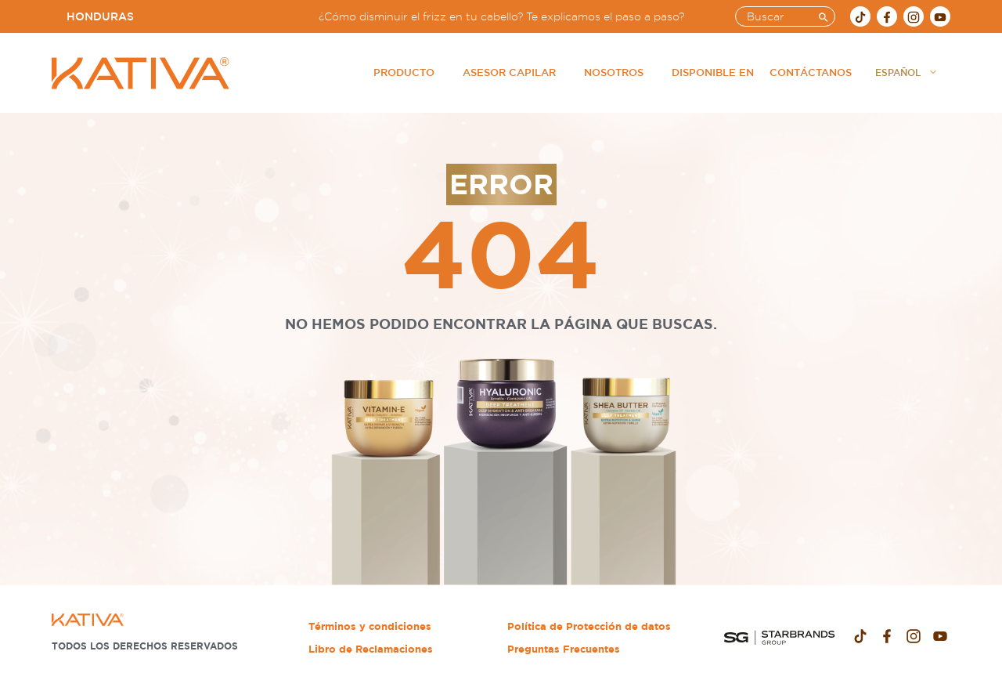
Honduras (100, 16)
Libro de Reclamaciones (370, 649)
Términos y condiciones (369, 626)
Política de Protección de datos (589, 626)
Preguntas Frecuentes (563, 649)
